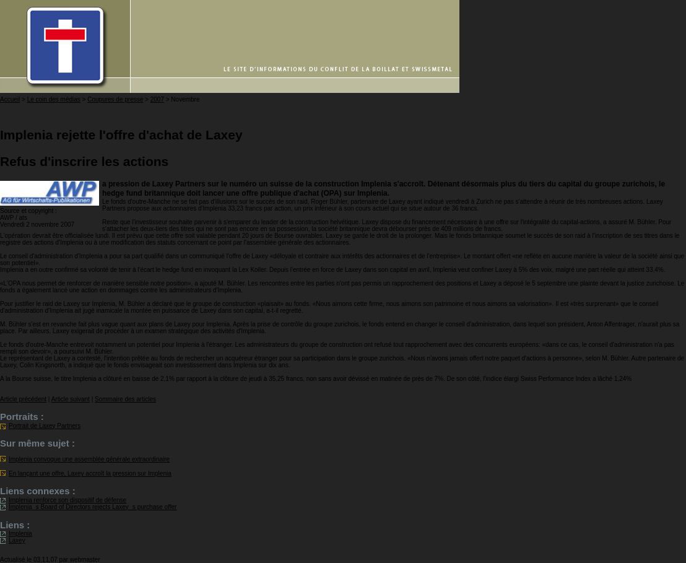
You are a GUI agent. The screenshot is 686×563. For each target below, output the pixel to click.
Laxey (17, 540)
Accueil (10, 99)
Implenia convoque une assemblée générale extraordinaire (89, 459)
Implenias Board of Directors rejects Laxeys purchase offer (92, 507)
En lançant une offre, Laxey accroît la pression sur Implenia (90, 473)
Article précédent (23, 399)
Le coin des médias (53, 99)
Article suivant (70, 399)
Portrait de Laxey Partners (44, 425)
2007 (157, 99)
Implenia (20, 533)
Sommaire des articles (125, 399)
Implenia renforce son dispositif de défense (67, 500)
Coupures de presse (115, 99)
